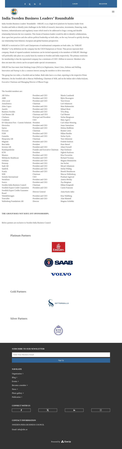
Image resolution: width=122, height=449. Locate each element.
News (14, 389)
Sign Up (61, 360)
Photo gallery (17, 393)
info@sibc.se (23, 429)
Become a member (19, 385)
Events (14, 381)
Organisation (17, 374)
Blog (14, 377)
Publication (16, 397)
